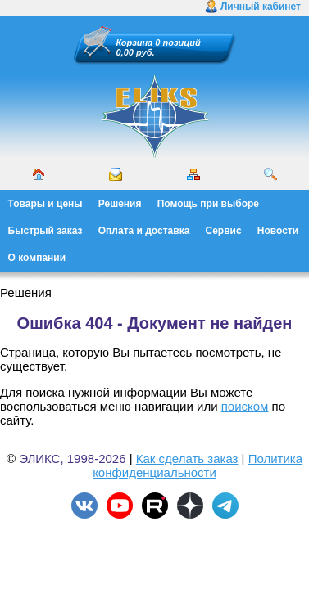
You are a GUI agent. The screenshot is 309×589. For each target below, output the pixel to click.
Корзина (134, 42)
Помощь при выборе (208, 203)
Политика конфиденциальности (197, 465)
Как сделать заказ (187, 458)
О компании (37, 257)
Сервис (224, 230)
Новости (277, 230)
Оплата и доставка (144, 230)
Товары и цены (45, 203)
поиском (245, 406)
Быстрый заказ (45, 230)
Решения (120, 203)
